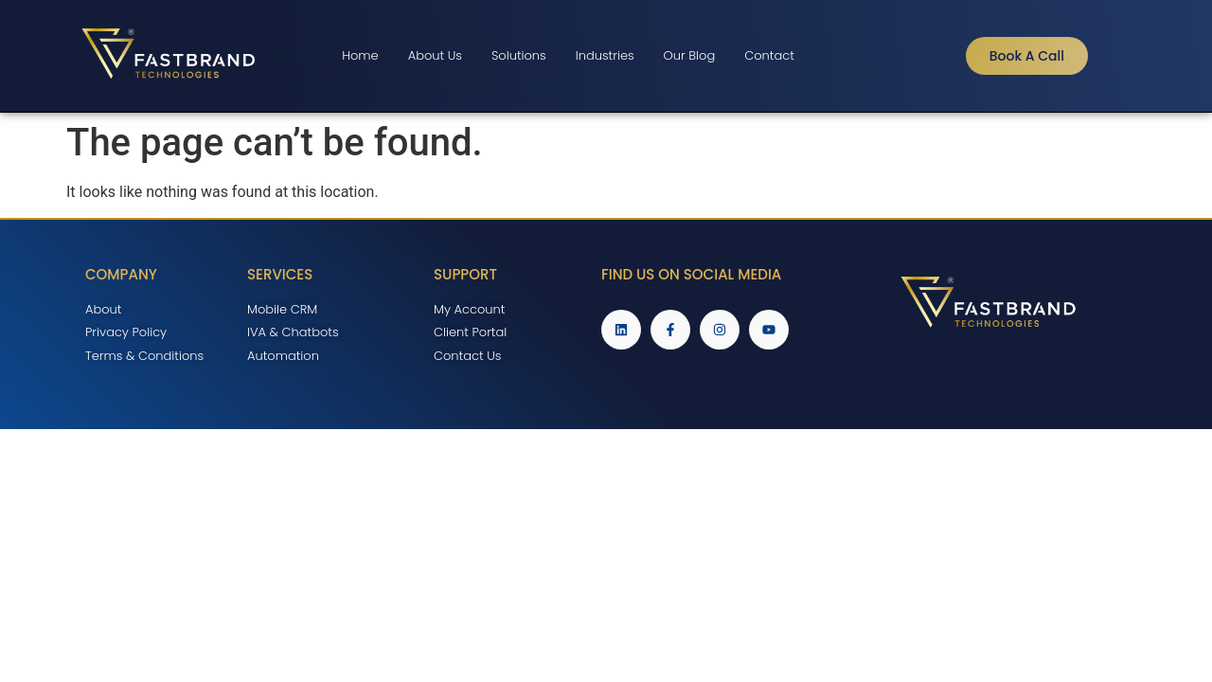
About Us (435, 55)
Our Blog (690, 55)
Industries (605, 55)
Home (360, 55)
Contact (769, 55)
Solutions (518, 55)
